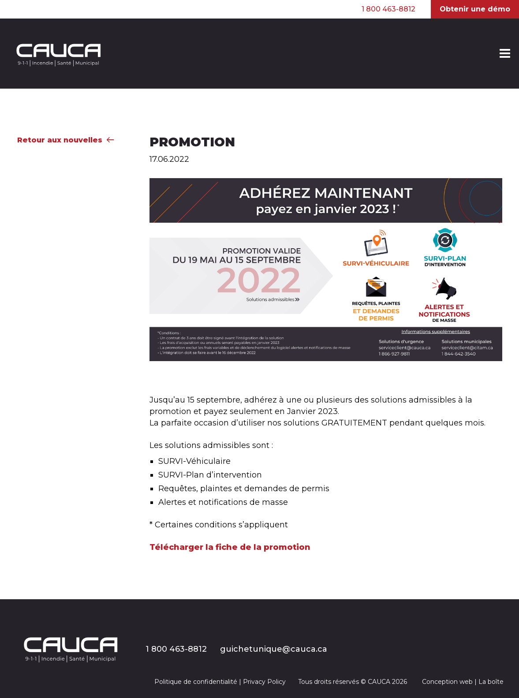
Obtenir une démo (475, 9)
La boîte (491, 682)
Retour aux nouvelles (65, 140)
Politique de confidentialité (195, 682)
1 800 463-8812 (388, 9)
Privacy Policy (264, 682)
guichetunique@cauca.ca (273, 649)
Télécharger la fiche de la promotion (229, 547)
